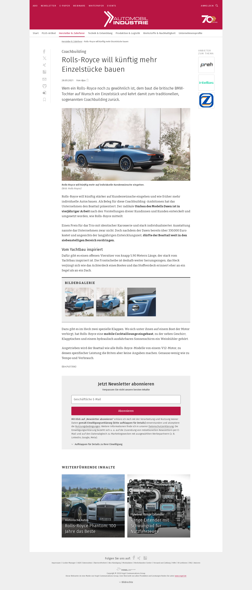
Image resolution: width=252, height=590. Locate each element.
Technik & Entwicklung (100, 33)
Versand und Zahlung (162, 563)
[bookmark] (87, 80)
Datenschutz (87, 563)
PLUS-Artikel (49, 33)
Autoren (197, 563)
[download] (44, 93)
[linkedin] (44, 72)
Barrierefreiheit (100, 563)
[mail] (44, 79)
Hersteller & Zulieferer (72, 33)
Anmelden (207, 5)
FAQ (191, 563)
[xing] (44, 65)
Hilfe (174, 563)
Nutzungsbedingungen (87, 426)
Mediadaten (127, 563)
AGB (79, 563)
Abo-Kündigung (114, 563)
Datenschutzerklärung (161, 426)
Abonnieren (126, 411)
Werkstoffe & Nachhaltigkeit (159, 33)
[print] (44, 86)
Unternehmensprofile (190, 33)
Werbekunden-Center (143, 563)
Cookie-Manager (69, 563)
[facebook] (44, 51)
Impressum (56, 563)
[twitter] (44, 58)
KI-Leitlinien (183, 563)
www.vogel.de (180, 576)
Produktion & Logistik (128, 33)
